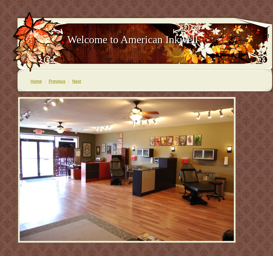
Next (76, 81)
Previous (57, 81)
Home (36, 81)
